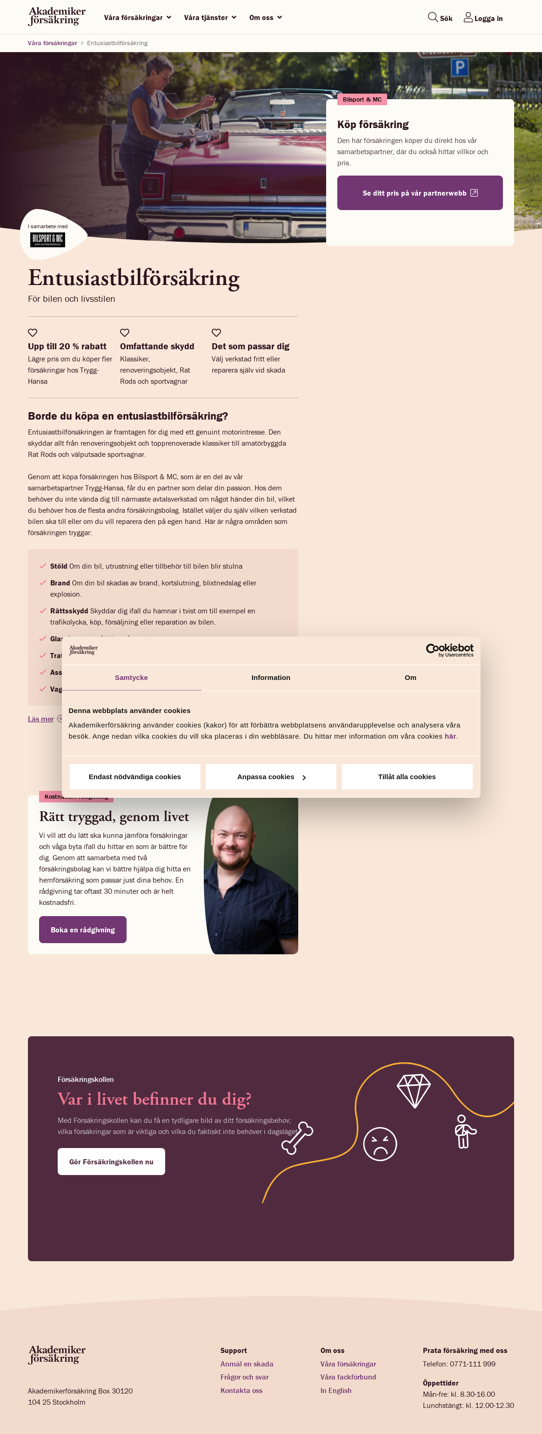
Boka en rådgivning (83, 929)
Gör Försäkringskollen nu (111, 1161)
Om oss (265, 17)
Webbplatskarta (302, 1403)
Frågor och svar (244, 1328)
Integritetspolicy (119, 1403)
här (450, 736)
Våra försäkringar (137, 17)
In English (336, 1341)
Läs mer (41, 718)
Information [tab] (271, 677)
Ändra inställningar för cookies (227, 1403)
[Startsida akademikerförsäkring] (57, 17)
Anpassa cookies (271, 777)
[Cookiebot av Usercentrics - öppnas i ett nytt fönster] (433, 650)
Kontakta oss (241, 1341)
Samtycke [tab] (131, 677)
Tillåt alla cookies (407, 777)
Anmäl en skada (247, 1314)
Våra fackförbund (348, 1328)
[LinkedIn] (510, 1403)
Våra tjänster (210, 17)
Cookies (163, 1403)
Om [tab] (410, 677)
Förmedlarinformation (57, 1403)
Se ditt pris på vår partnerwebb (420, 192)
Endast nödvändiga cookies (135, 777)
